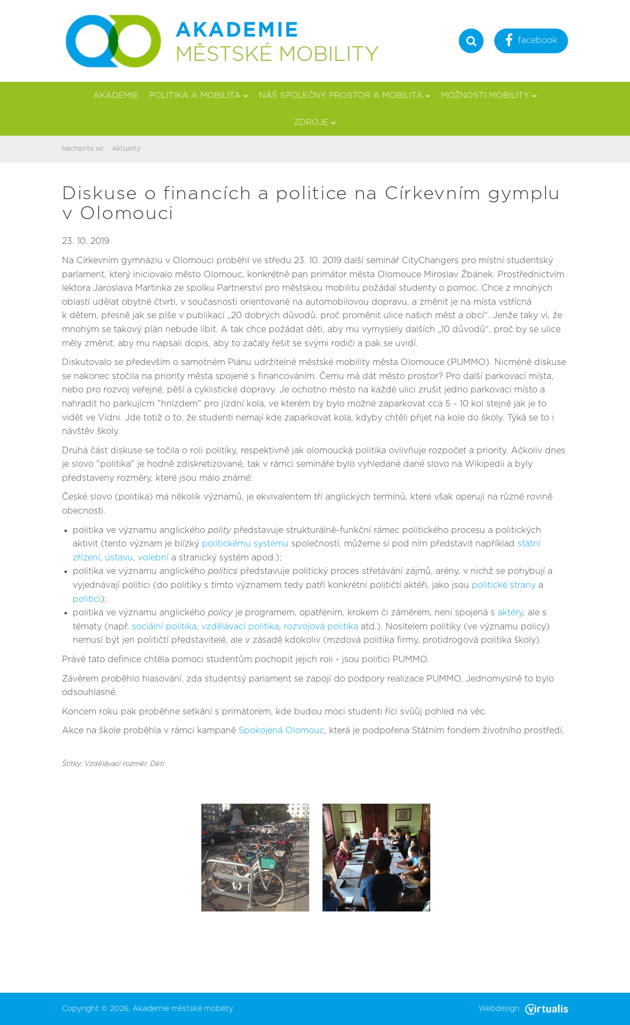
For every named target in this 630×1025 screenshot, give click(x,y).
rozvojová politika (321, 626)
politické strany (504, 585)
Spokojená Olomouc (281, 730)
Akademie (115, 96)
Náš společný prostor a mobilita (344, 96)
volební (153, 557)
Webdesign (523, 1009)
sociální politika (164, 626)
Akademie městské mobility (182, 1009)
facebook (531, 42)
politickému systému (245, 543)
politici (87, 599)
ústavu (119, 557)
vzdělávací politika (240, 626)
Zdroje (315, 122)
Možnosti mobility (489, 96)
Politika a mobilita (198, 96)
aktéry (510, 612)
